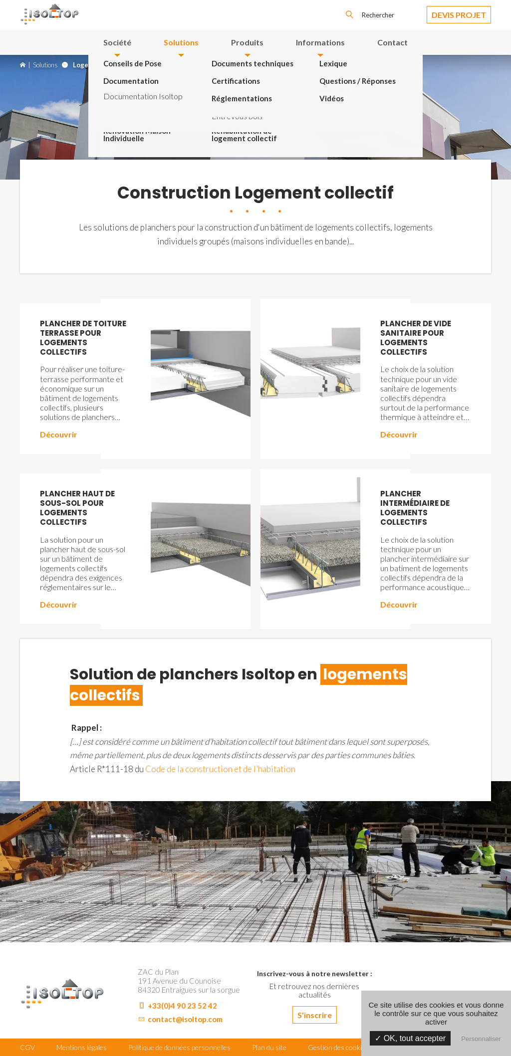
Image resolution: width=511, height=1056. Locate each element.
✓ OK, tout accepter (410, 1038)
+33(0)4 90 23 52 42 (182, 1005)
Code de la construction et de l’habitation (220, 769)
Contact (392, 42)
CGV (27, 1047)
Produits (247, 42)
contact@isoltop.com (185, 1019)
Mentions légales (81, 1047)
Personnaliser (481, 1039)
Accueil (22, 65)
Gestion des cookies (338, 1047)
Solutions (181, 42)
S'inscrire (314, 1015)
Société (117, 42)
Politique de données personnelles (179, 1047)
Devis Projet (459, 14)
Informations (320, 42)
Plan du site (269, 1047)
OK (349, 14)
